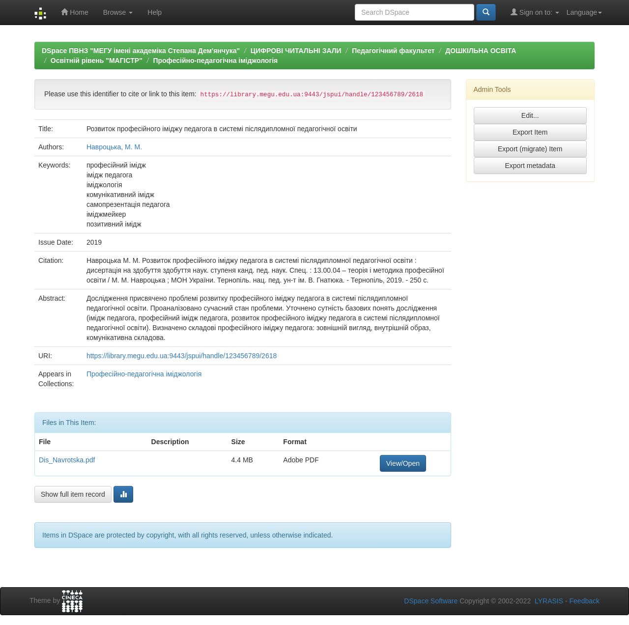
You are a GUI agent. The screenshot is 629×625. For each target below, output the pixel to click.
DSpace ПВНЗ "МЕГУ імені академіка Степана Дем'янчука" (141, 51)
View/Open (403, 463)
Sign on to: (535, 12)
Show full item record (73, 494)
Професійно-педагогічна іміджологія (215, 60)
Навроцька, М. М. (114, 147)
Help (154, 12)
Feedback (585, 601)
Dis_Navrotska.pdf (67, 460)
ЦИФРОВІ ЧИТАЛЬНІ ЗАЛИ (296, 51)
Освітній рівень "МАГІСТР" (97, 60)
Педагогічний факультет (393, 51)
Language (584, 12)
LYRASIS (549, 601)
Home (74, 12)
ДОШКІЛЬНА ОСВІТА (480, 51)
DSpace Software (430, 601)
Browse (118, 12)
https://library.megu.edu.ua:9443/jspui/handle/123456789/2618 (181, 356)
